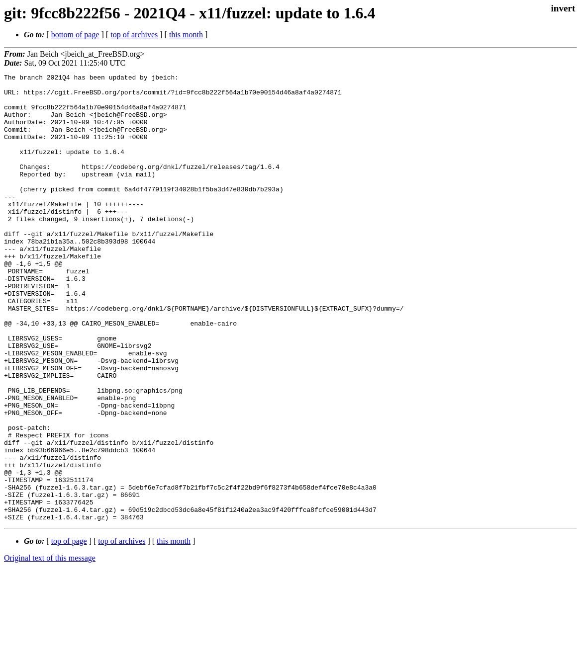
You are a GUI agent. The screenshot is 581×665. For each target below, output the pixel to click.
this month (186, 34)
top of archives (134, 34)
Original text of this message (50, 647)
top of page (69, 630)
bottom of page (75, 34)
